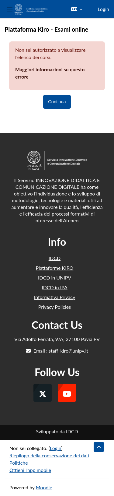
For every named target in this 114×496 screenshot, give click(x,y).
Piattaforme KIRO (55, 268)
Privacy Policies (54, 307)
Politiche (18, 463)
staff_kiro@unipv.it (68, 351)
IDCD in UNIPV (54, 277)
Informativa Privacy (54, 297)
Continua (57, 101)
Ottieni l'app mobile (30, 470)
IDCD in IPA (54, 287)
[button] (76, 9)
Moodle (44, 487)
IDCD (55, 258)
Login (103, 9)
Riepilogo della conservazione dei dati (49, 455)
